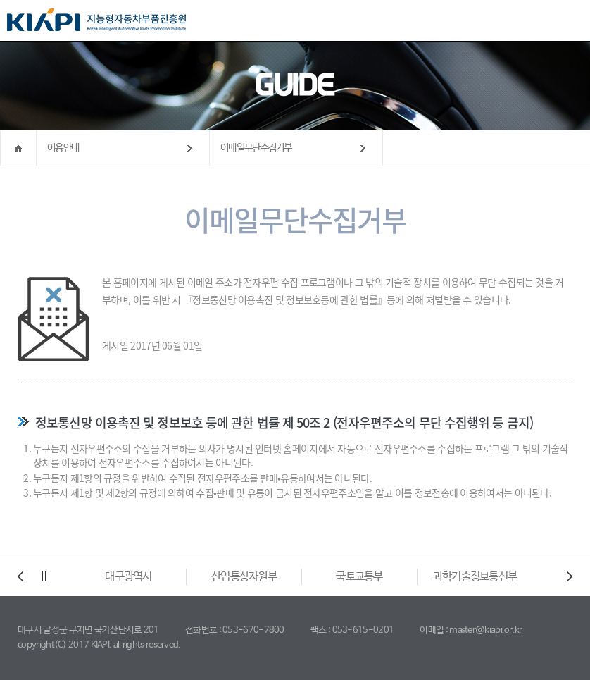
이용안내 (63, 148)
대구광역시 (128, 576)
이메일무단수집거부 (256, 148)
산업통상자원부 (244, 576)
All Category (565, 21)
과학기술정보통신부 (475, 576)
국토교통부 (359, 576)
